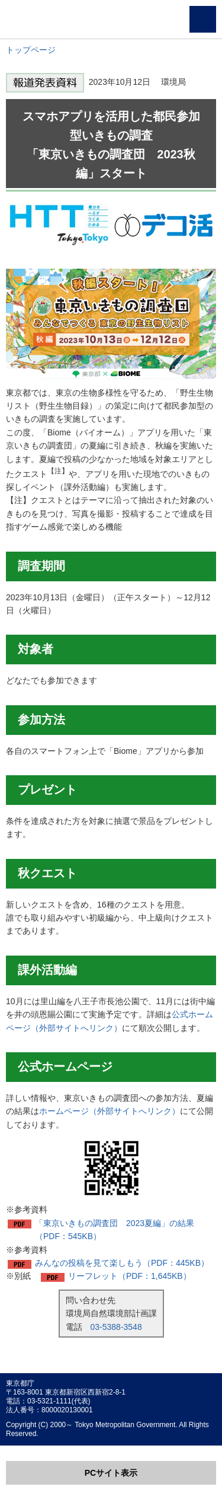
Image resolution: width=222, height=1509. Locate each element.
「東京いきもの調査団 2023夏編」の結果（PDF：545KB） (114, 1229)
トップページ (31, 50)
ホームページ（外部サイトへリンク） (109, 1111)
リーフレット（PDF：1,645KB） (129, 1276)
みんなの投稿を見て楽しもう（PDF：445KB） (122, 1263)
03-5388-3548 (116, 1327)
